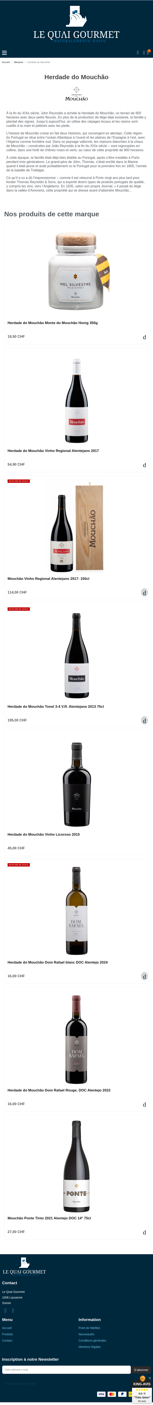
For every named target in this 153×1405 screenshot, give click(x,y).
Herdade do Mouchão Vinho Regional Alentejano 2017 (53, 451)
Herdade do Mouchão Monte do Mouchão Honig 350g (53, 323)
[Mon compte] (144, 52)
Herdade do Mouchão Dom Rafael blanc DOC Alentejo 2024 (58, 962)
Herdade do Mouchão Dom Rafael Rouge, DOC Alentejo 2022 (59, 1090)
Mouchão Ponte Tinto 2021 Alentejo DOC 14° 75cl (49, 1218)
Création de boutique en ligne (20, 1383)
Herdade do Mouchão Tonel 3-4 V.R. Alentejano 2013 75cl (56, 707)
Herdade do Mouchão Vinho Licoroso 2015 (44, 834)
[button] (137, 52)
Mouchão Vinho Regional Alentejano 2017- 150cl (48, 579)
